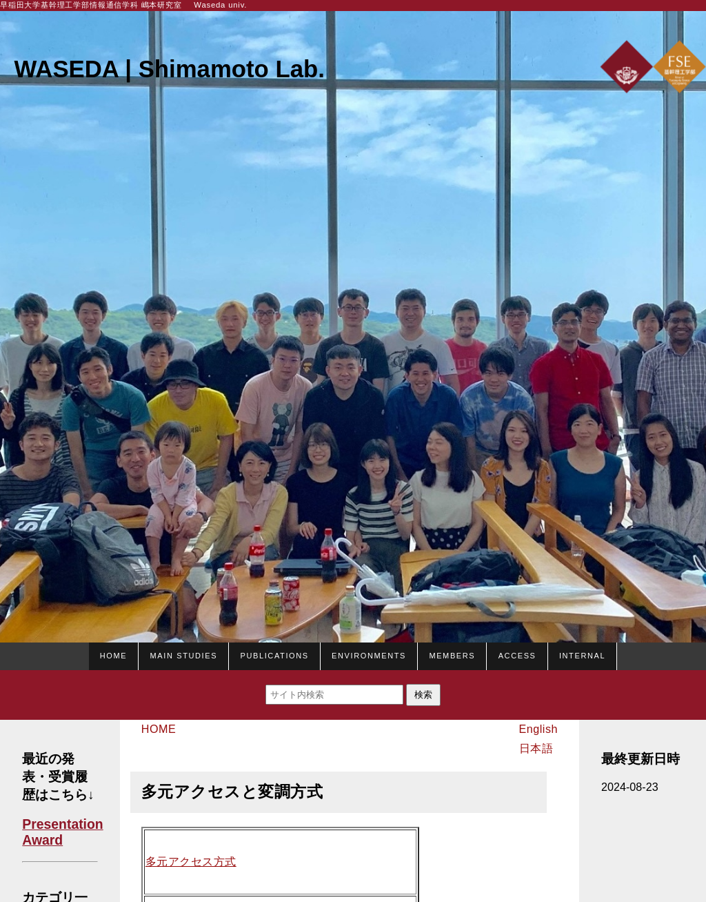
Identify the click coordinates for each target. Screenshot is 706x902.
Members (452, 654)
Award (42, 839)
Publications (274, 654)
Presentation (62, 824)
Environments (369, 654)
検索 (423, 694)
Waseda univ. (220, 5)
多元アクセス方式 (190, 861)
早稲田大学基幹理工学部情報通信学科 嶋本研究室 (91, 5)
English (538, 729)
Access (517, 654)
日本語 (536, 748)
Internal (582, 654)
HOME (113, 654)
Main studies (184, 654)
